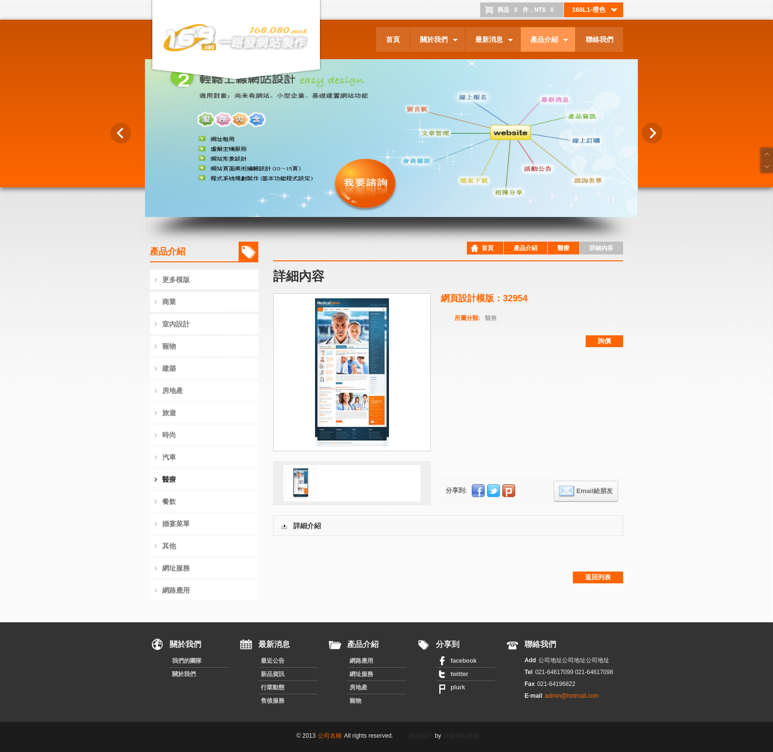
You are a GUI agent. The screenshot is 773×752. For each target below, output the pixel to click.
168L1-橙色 (595, 10)
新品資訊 (272, 674)
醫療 (169, 479)
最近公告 (272, 660)
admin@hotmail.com (572, 695)
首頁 (393, 39)
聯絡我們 (599, 39)
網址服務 (176, 568)
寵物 (169, 346)
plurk (458, 687)
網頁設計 (420, 735)
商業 (169, 302)
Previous (120, 133)
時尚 (169, 435)
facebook (464, 660)
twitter (459, 674)
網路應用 (176, 590)
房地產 (172, 390)
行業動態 (272, 687)
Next (652, 133)
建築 (169, 368)
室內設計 (176, 324)
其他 (169, 546)
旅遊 (169, 413)
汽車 (169, 457)
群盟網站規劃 (461, 735)
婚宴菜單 (176, 524)
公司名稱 (330, 735)
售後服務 (272, 700)
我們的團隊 (187, 660)
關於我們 (433, 41)
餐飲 (169, 501)
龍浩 (169, 196)
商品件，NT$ (528, 9)
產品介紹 (544, 41)
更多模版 (176, 280)
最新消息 (489, 41)
